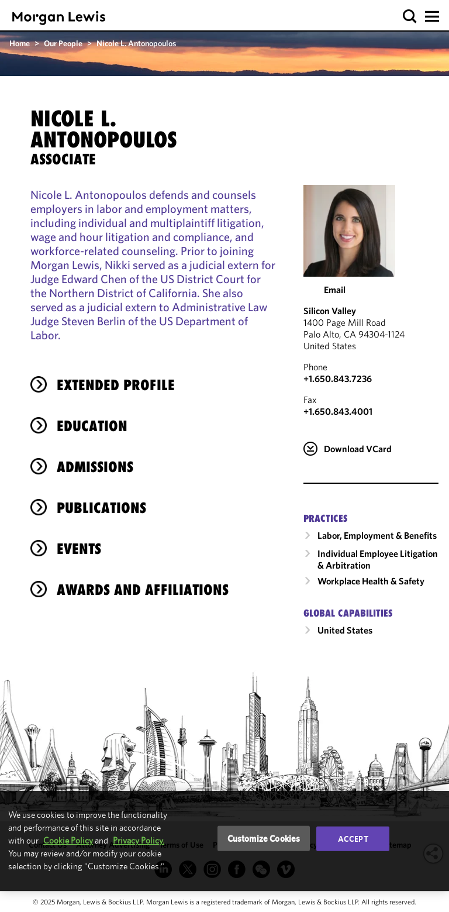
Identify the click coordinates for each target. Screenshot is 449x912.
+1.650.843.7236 (337, 378)
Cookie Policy (68, 840)
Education (92, 426)
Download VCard (358, 449)
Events (79, 548)
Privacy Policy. (138, 840)
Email (335, 289)
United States (344, 630)
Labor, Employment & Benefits (377, 535)
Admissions (95, 467)
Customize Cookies (264, 838)
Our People (63, 43)
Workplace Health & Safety (370, 581)
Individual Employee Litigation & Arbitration (377, 559)
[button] (410, 16)
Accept (353, 838)
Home (19, 43)
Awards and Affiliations (143, 589)
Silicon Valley (329, 310)
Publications (101, 508)
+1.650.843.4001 (337, 411)
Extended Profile (116, 385)
